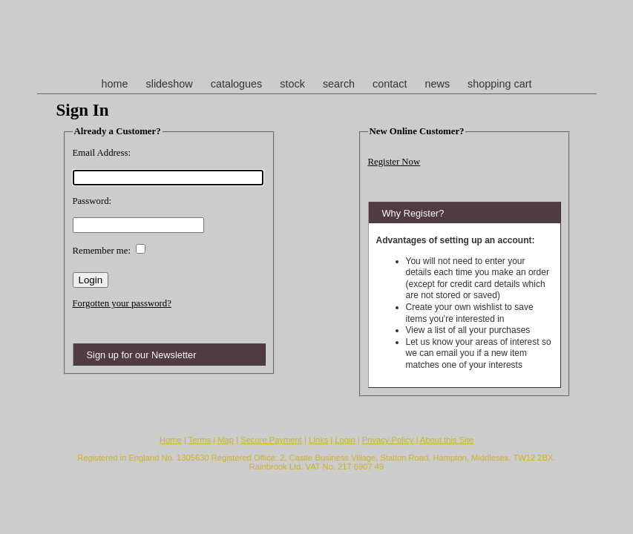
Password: (92, 201)
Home (171, 439)
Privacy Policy (388, 439)
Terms (199, 439)
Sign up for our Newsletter (142, 354)
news (437, 84)
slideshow (168, 84)
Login (345, 439)
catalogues (237, 84)
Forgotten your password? (122, 303)
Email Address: (102, 153)
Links (318, 439)
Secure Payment (271, 439)
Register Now (394, 161)
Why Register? (413, 213)
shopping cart (499, 84)
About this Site (446, 439)
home (114, 84)
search (339, 84)
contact (390, 84)
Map (225, 439)
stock (292, 84)
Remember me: (102, 250)
